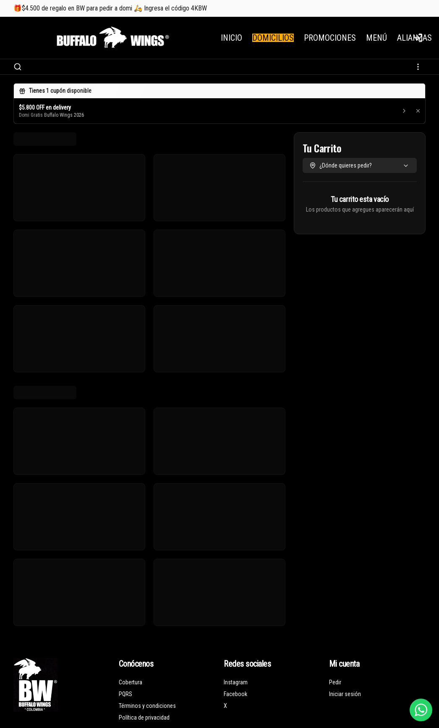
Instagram (236, 682)
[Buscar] (17, 67)
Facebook (235, 694)
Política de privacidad (144, 717)
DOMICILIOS (273, 38)
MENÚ (376, 38)
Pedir (335, 682)
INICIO (231, 38)
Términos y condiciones (147, 705)
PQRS (125, 694)
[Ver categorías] (418, 66)
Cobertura (130, 682)
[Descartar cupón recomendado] (418, 110)
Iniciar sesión (345, 694)
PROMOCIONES (330, 38)
